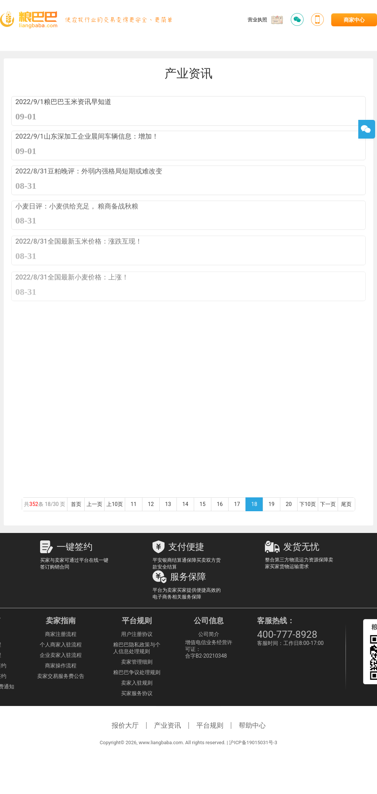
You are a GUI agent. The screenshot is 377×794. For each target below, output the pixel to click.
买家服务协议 (137, 693)
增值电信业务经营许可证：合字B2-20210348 (208, 649)
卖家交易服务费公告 (60, 676)
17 (237, 504)
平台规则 (209, 725)
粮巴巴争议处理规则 (136, 672)
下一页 (328, 504)
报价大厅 (125, 725)
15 (202, 504)
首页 (76, 504)
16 (219, 504)
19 (271, 504)
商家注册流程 (60, 634)
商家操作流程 (60, 666)
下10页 (307, 504)
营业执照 (265, 19)
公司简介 (208, 634)
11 (133, 504)
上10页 (114, 504)
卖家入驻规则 (137, 683)
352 (33, 504)
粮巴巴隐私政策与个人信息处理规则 (136, 648)
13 (168, 504)
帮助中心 (252, 725)
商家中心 (354, 20)
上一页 (94, 504)
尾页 (346, 504)
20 (288, 504)
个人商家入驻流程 (61, 645)
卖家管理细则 (137, 662)
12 (151, 504)
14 (185, 504)
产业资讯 (167, 725)
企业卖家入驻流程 (61, 655)
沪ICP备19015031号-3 (253, 742)
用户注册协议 (137, 634)
